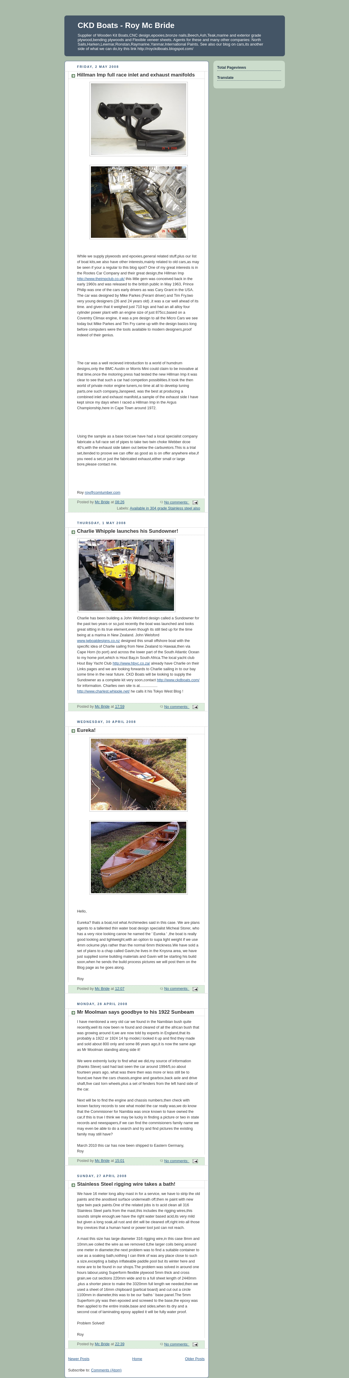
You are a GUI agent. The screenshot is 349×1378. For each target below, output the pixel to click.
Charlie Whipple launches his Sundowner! (127, 531)
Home (137, 1359)
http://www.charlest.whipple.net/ (103, 691)
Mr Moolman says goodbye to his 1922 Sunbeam (135, 1012)
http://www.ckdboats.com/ (178, 680)
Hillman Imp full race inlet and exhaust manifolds (136, 75)
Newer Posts (78, 1359)
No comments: (177, 502)
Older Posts (195, 1359)
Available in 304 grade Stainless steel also (165, 508)
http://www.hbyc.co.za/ (131, 663)
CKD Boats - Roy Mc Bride (126, 25)
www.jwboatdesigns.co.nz (98, 641)
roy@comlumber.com (102, 492)
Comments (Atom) (106, 1370)
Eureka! (86, 730)
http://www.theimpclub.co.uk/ (101, 279)
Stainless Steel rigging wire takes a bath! (126, 1184)
